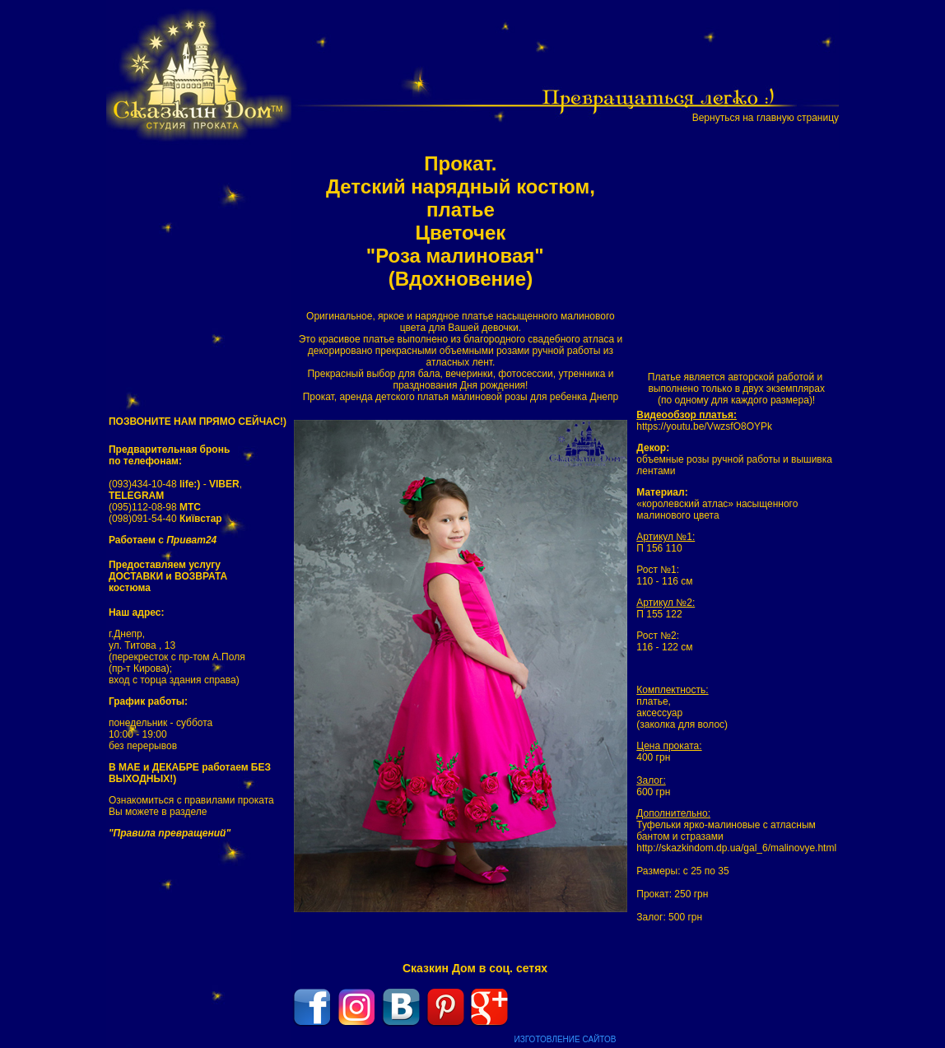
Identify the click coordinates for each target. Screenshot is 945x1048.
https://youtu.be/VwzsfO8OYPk (704, 426)
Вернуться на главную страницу (765, 117)
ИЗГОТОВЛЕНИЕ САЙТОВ (565, 1039)
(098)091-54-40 (165, 518)
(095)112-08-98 (155, 507)
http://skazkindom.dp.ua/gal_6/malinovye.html (736, 848)
